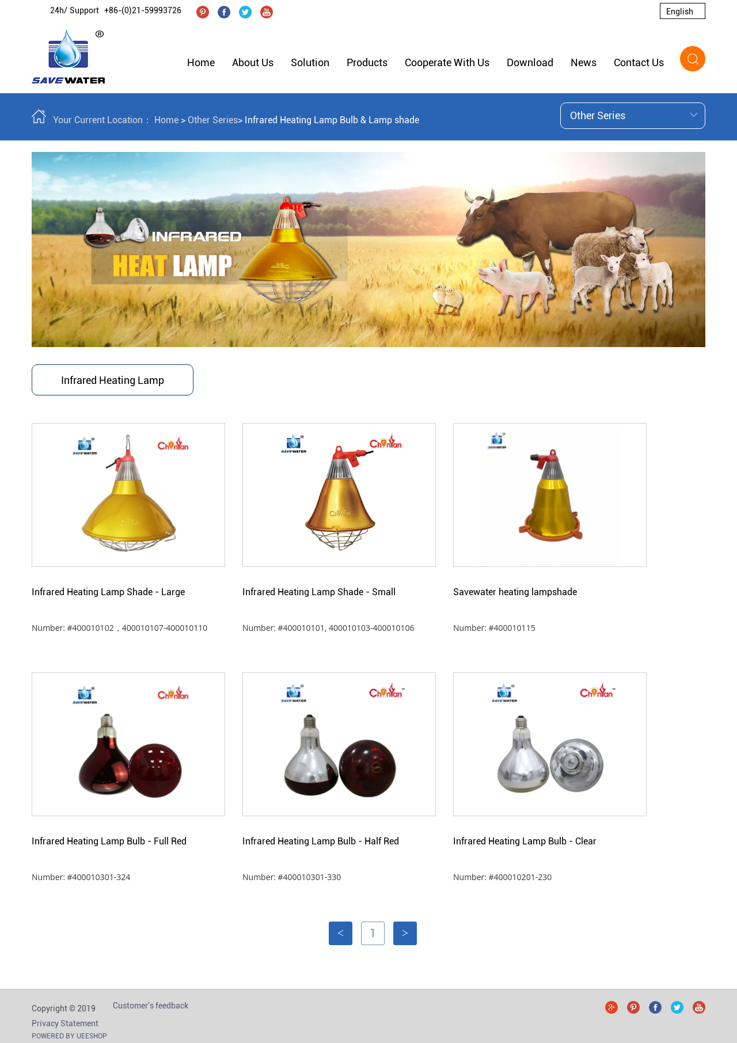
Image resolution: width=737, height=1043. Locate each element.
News (584, 62)
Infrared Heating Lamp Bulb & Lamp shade (332, 120)
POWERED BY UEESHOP (69, 1036)
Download (530, 62)
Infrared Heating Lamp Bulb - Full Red (109, 841)
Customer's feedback (150, 1005)
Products (367, 62)
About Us (252, 62)
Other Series (213, 120)
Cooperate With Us (447, 62)
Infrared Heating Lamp (112, 380)
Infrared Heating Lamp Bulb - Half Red (320, 841)
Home (201, 62)
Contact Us (639, 62)
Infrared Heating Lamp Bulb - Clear (525, 841)
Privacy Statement (65, 1023)
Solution (310, 62)
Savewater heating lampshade (515, 592)
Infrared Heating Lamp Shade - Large (108, 592)
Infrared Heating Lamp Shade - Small (319, 592)
